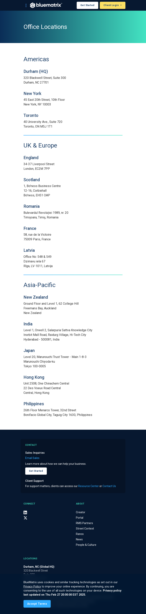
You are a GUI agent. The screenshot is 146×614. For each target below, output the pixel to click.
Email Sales (32, 458)
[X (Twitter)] (25, 518)
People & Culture (86, 544)
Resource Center (88, 486)
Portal (79, 517)
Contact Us (109, 486)
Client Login (111, 5)
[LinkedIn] (25, 512)
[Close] (37, 604)
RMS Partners (84, 523)
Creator (80, 512)
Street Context (85, 528)
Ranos (80, 534)
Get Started (87, 5)
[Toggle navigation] (26, 5)
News (79, 539)
